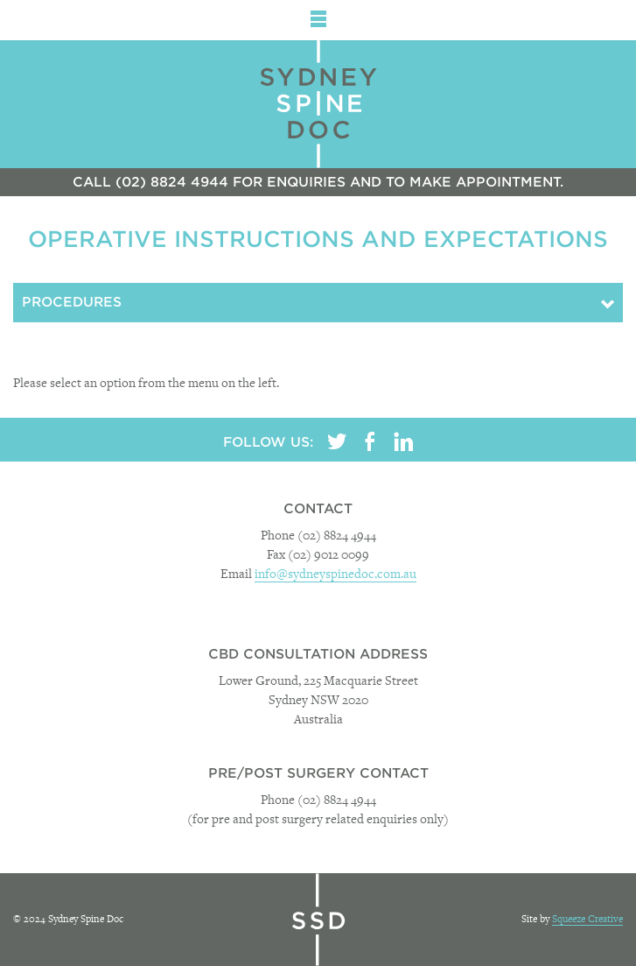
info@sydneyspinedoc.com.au (335, 575)
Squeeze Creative (587, 919)
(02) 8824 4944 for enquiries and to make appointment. (339, 182)
